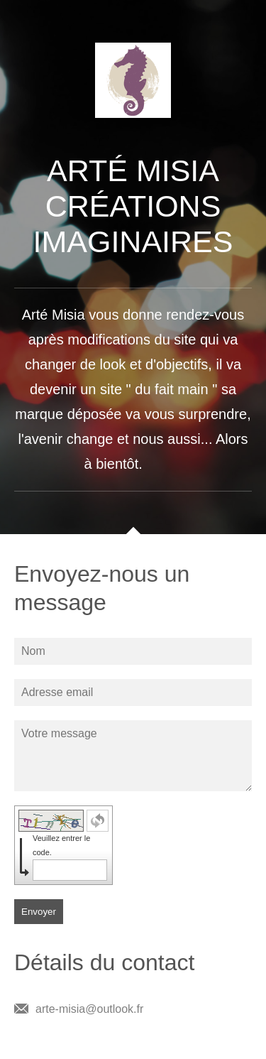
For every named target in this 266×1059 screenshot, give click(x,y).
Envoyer (38, 911)
